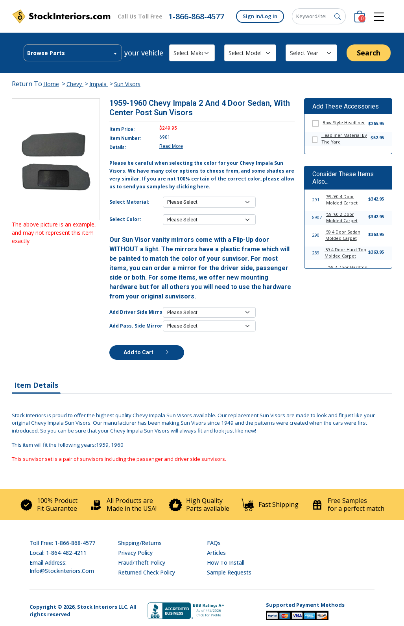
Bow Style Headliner (344, 122)
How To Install (225, 562)
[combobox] (73, 52)
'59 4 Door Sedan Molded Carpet (342, 235)
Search (368, 52)
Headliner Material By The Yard (344, 138)
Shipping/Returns (140, 543)
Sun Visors (127, 84)
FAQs (214, 543)
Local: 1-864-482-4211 (58, 552)
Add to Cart (147, 352)
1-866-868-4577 (196, 16)
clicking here (192, 186)
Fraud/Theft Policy (141, 562)
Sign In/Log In (260, 16)
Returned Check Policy (146, 572)
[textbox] (73, 53)
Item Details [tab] (36, 385)
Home (51, 84)
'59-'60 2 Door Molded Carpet (342, 217)
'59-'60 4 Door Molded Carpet (342, 199)
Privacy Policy (135, 552)
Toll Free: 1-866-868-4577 (62, 543)
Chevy (74, 84)
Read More (171, 146)
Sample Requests (229, 572)
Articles (216, 552)
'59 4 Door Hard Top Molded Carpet (345, 253)
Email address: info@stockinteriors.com (62, 566)
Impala (98, 84)
